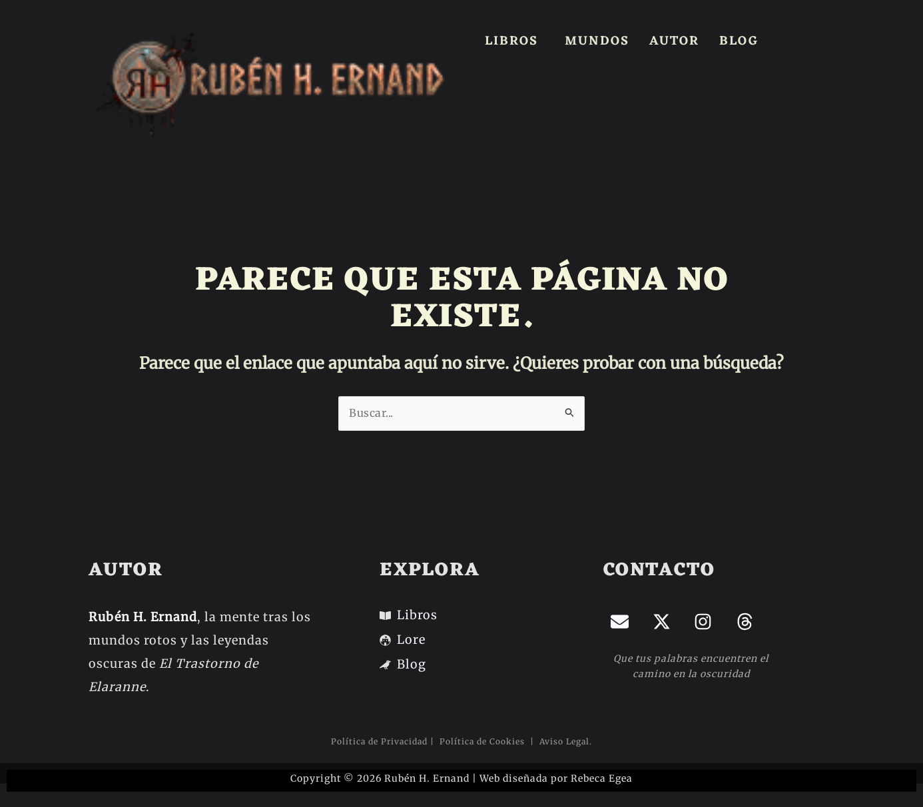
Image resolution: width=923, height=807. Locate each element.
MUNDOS (597, 41)
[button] (515, 41)
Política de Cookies (483, 741)
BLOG (739, 41)
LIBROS (511, 41)
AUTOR (674, 41)
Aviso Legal (563, 741)
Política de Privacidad (379, 741)
